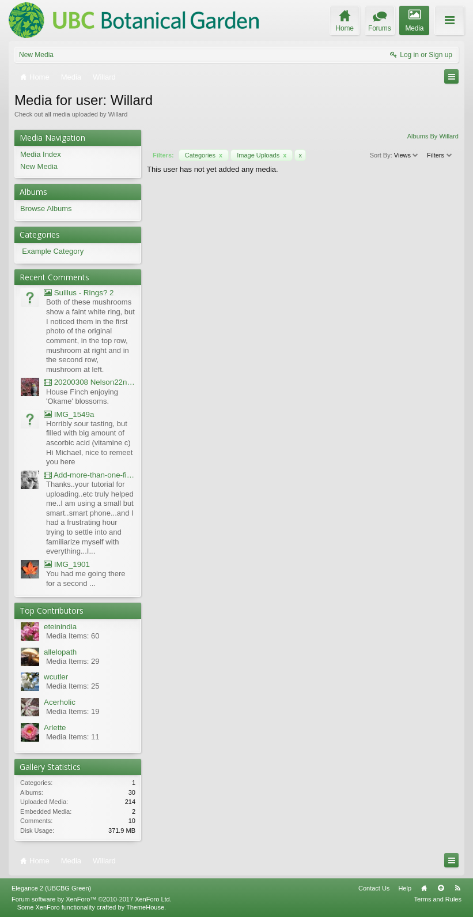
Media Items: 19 (73, 711)
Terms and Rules (437, 899)
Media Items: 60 (73, 636)
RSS (457, 888)
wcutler (56, 676)
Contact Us (373, 888)
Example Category (53, 251)
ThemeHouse (145, 907)
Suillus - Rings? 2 (78, 292)
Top (441, 888)
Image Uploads (261, 155)
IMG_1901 (67, 564)
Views (406, 155)
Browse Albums (46, 208)
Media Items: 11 (73, 736)
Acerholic (59, 702)
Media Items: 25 (73, 686)
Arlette (55, 727)
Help (404, 888)
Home (424, 888)
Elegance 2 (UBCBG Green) (51, 888)
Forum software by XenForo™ (92, 899)
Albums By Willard (433, 136)
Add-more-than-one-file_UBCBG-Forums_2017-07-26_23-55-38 (89, 475)
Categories (203, 155)
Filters (440, 155)
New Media (36, 55)
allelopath (60, 652)
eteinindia (60, 626)
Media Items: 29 (73, 661)
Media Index (40, 154)
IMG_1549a (69, 414)
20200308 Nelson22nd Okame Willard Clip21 (89, 382)
